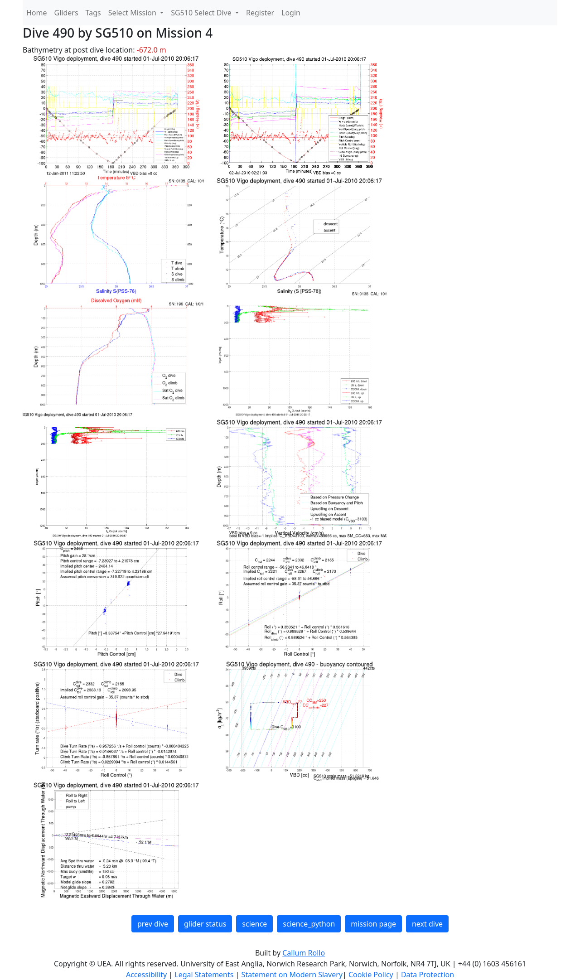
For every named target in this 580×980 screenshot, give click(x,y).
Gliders (66, 13)
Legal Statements (204, 975)
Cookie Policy (371, 975)
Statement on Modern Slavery (292, 975)
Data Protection (427, 975)
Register (260, 13)
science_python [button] (309, 924)
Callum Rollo (303, 953)
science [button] (254, 924)
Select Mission (133, 13)
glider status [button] (205, 924)
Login (290, 13)
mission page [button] (373, 924)
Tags (93, 13)
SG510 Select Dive (202, 13)
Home (36, 13)
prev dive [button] (152, 924)
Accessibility (147, 975)
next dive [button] (427, 924)
